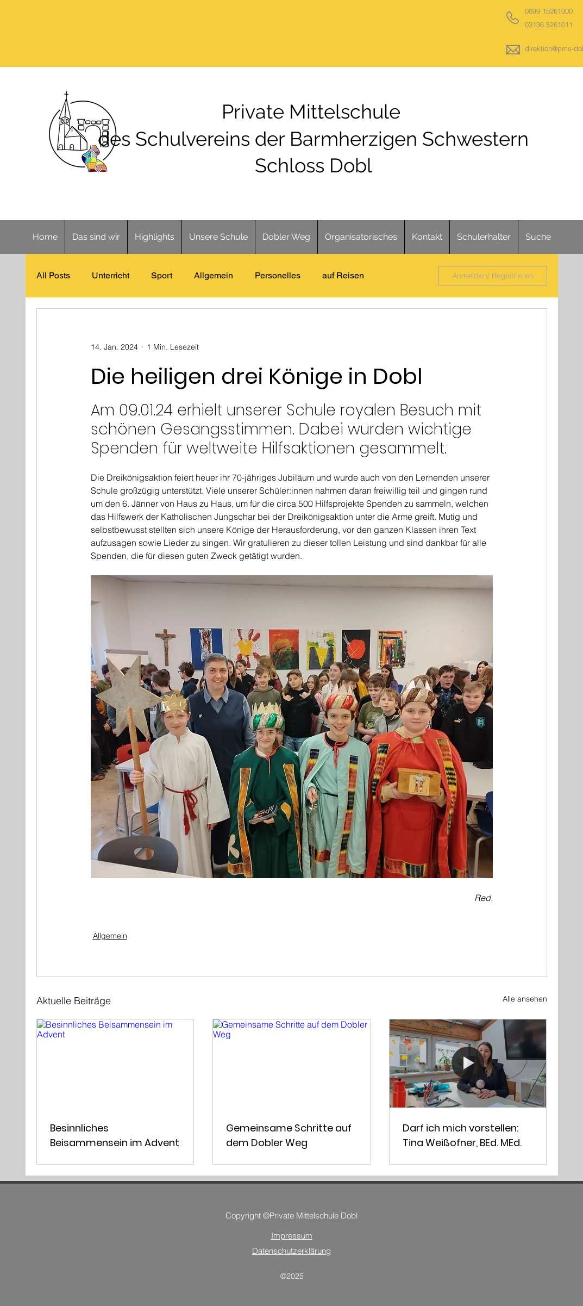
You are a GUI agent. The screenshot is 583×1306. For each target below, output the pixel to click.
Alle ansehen (525, 999)
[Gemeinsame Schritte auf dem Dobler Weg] (291, 1063)
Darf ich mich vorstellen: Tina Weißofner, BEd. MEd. (462, 1135)
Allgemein (213, 275)
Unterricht (110, 275)
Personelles (277, 275)
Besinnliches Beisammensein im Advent (114, 1135)
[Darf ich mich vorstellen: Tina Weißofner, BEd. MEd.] (468, 1063)
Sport (161, 275)
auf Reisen (343, 275)
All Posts (53, 275)
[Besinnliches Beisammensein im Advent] (115, 1063)
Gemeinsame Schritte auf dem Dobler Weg (289, 1135)
